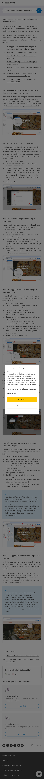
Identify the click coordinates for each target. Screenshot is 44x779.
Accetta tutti (22, 400)
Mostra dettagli (11, 393)
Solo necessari (22, 406)
